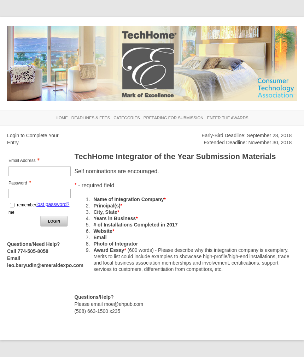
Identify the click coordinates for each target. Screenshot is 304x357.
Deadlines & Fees (90, 118)
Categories (126, 118)
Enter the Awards (227, 118)
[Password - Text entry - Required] (39, 193)
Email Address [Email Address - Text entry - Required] (26, 160)
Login (54, 221)
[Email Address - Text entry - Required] (39, 171)
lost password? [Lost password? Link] (52, 204)
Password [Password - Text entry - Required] (21, 183)
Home (61, 118)
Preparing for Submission (174, 118)
